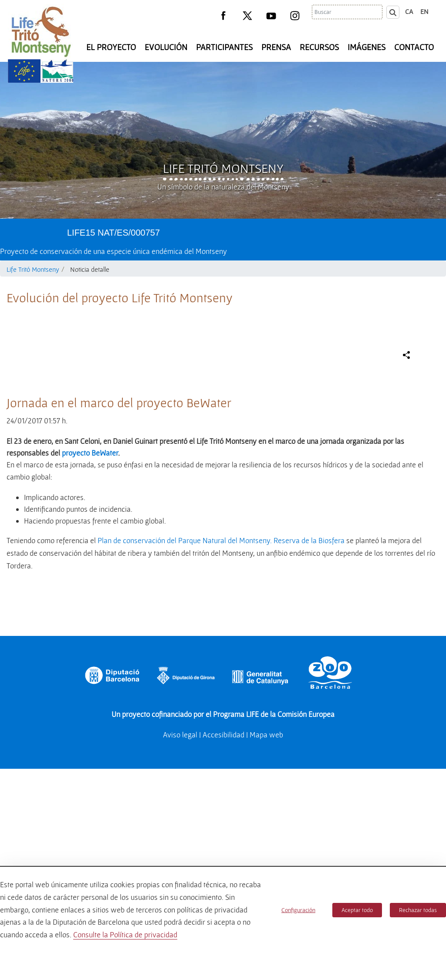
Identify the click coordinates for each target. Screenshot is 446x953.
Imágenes (366, 47)
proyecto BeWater (90, 637)
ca (409, 11)
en (424, 11)
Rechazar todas (418, 909)
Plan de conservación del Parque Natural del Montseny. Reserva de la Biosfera (221, 724)
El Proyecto (111, 47)
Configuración (298, 909)
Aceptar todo (357, 909)
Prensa (276, 47)
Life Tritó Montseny (223, 168)
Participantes (224, 47)
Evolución (166, 47)
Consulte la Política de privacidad (125, 934)
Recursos (319, 47)
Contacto (414, 47)
